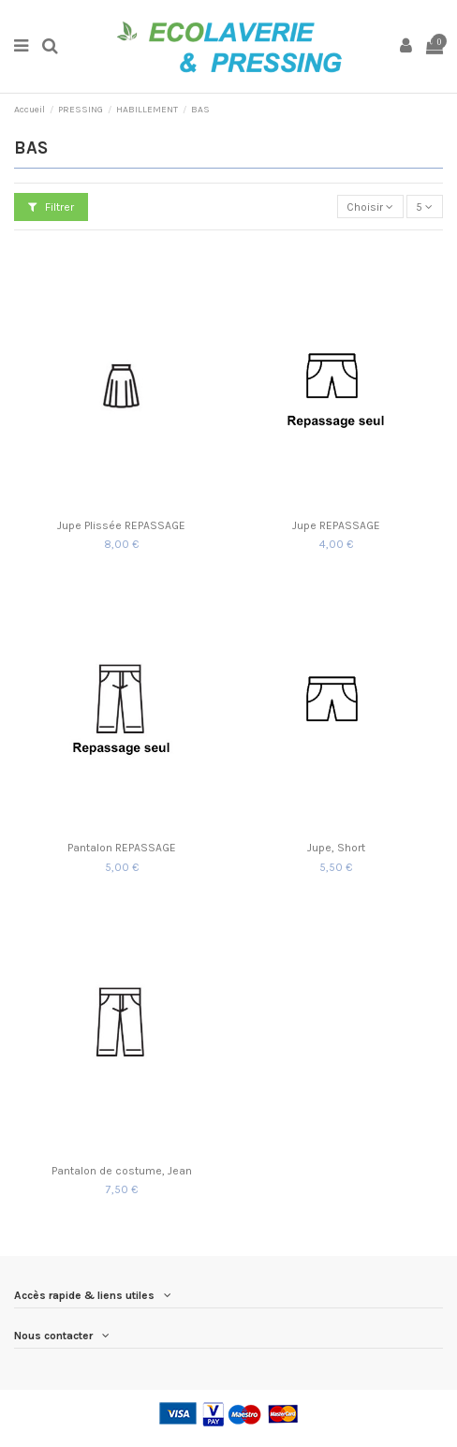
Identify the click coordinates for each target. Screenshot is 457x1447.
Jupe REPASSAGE (336, 525)
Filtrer (51, 207)
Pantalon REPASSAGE (121, 847)
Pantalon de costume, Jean (122, 1170)
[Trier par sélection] (370, 206)
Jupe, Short (336, 847)
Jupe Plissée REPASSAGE (121, 525)
